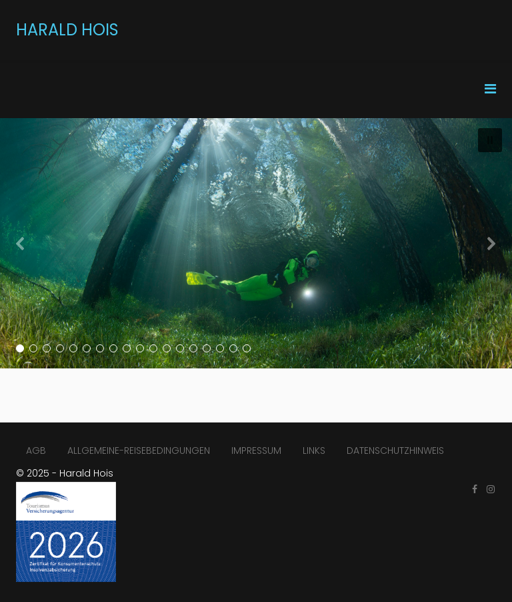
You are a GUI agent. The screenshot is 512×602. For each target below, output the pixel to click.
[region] (256, 243)
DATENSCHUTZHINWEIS (395, 450)
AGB (36, 450)
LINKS (314, 450)
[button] (490, 140)
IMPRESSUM (256, 450)
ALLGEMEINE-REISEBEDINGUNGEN (138, 450)
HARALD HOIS (67, 30)
